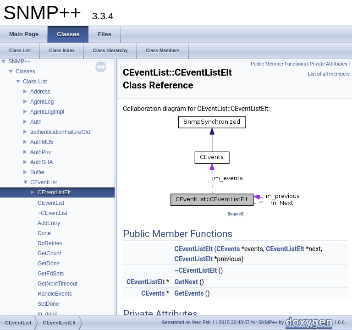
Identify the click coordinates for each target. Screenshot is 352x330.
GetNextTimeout (57, 283)
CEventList (43, 182)
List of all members (329, 74)
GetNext (186, 282)
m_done (47, 314)
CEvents (228, 249)
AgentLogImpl (47, 112)
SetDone (48, 304)
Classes (25, 71)
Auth (36, 122)
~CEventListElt (196, 270)
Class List (35, 81)
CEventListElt (54, 192)
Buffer (37, 172)
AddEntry (49, 223)
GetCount (49, 253)
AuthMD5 (41, 142)
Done (44, 233)
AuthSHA (41, 162)
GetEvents (189, 293)
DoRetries (50, 243)
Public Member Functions (278, 64)
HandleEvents (55, 294)
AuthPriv (40, 152)
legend (235, 213)
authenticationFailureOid (60, 132)
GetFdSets (51, 273)
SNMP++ (19, 61)
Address (40, 91)
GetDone (49, 263)
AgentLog (42, 102)
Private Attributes (328, 64)
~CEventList (52, 213)
